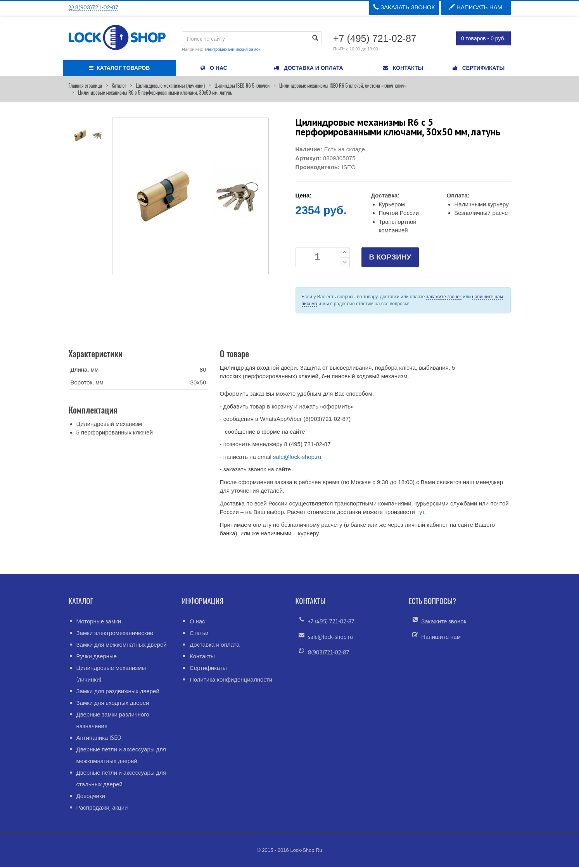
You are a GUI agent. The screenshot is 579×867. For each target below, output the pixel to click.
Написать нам (475, 7)
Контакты (202, 656)
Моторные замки (98, 621)
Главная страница (85, 85)
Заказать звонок (404, 7)
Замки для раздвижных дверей (117, 691)
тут (420, 512)
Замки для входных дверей (112, 702)
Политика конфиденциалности (231, 679)
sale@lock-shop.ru (297, 456)
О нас (197, 621)
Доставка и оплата (215, 644)
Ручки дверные (96, 656)
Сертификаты (208, 667)
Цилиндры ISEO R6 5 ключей (242, 85)
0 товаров (483, 38)
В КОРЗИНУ (390, 257)
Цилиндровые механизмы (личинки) (170, 85)
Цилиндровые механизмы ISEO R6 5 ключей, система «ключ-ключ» (343, 85)
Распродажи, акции (102, 807)
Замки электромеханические (115, 633)
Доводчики (90, 796)
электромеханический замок (232, 49)
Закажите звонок (443, 621)
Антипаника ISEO (98, 737)
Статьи (199, 633)
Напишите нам (441, 636)
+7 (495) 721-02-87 (331, 621)
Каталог (119, 85)
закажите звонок (443, 296)
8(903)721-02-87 (94, 7)
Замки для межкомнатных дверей (121, 644)
